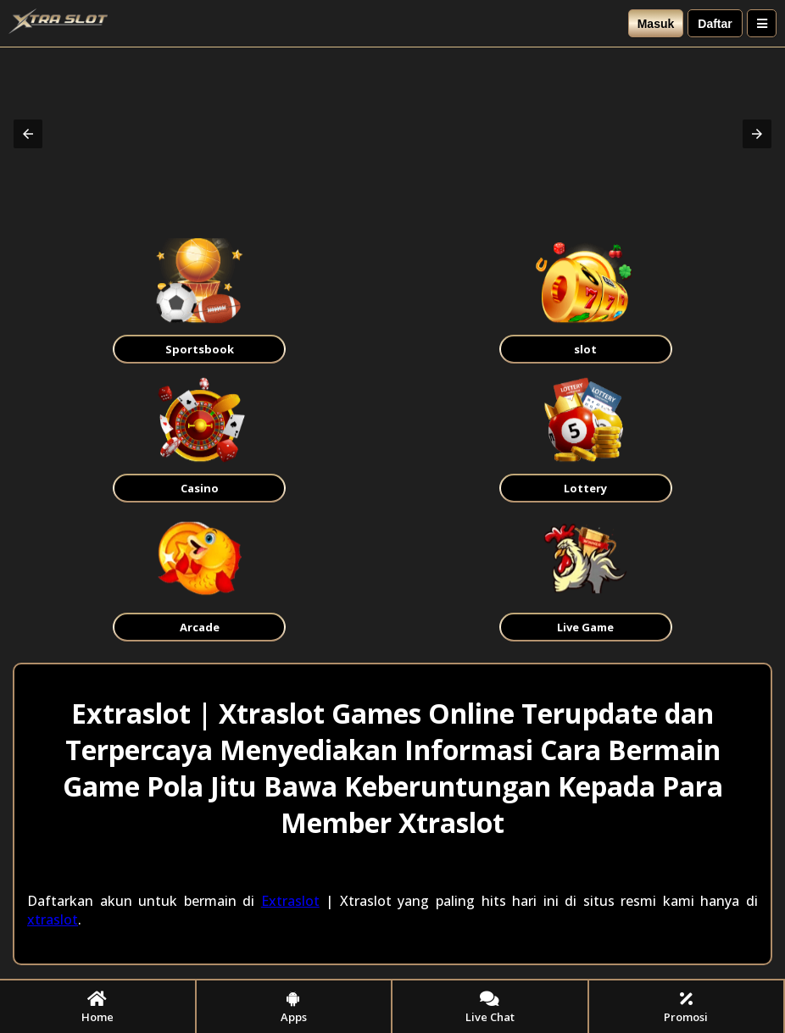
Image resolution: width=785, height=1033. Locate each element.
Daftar (715, 24)
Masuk (656, 24)
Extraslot (290, 900)
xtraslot (52, 919)
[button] (28, 133)
